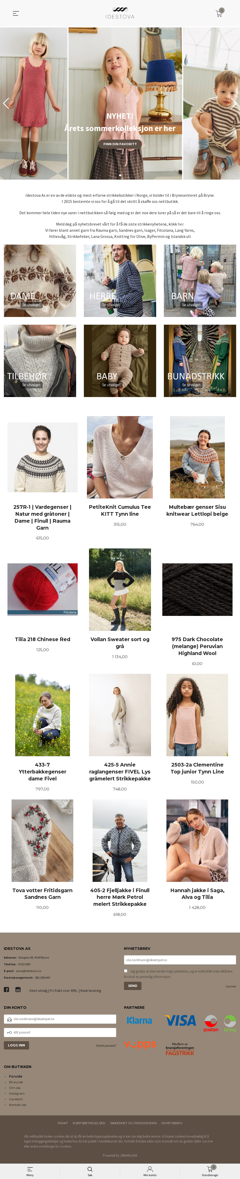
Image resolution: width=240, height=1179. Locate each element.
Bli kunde (16, 1083)
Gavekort (16, 1100)
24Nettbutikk (128, 1157)
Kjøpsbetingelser (89, 1124)
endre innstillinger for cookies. (51, 1148)
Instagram (17, 1095)
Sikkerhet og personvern (133, 1124)
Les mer (231, 988)
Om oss (14, 1089)
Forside (15, 1078)
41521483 (24, 966)
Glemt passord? (106, 1047)
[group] (120, 103)
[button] (233, 103)
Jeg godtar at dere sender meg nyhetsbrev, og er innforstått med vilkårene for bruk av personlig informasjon (178, 976)
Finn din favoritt (120, 144)
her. (181, 224)
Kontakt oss (17, 1106)
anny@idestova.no (28, 972)
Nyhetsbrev (172, 1124)
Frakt (63, 1124)
